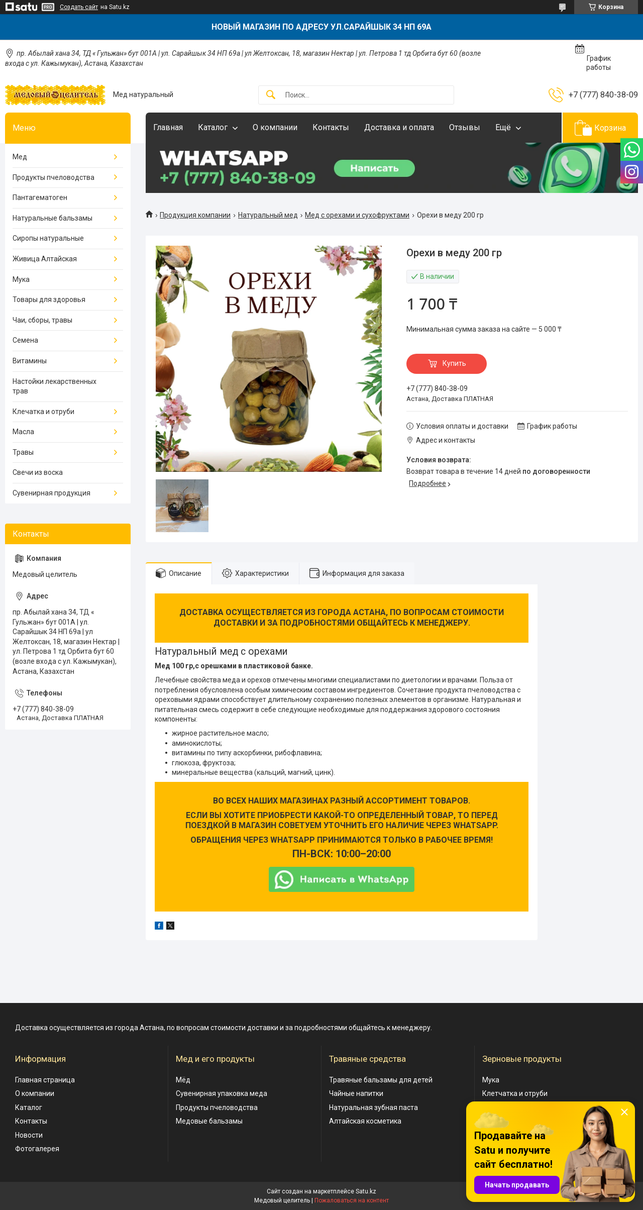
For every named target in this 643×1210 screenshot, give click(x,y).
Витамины (30, 361)
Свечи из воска (38, 472)
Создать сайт (79, 7)
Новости (29, 1135)
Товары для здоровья (49, 299)
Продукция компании (195, 215)
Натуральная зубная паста (373, 1107)
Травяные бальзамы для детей (381, 1080)
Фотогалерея (37, 1149)
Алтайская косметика (365, 1121)
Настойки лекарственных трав (54, 386)
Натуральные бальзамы (52, 218)
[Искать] (271, 95)
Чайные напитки (356, 1093)
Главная (168, 127)
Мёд (183, 1080)
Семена (25, 340)
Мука (21, 279)
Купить (454, 363)
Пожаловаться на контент (351, 1200)
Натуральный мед (268, 215)
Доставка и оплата (399, 127)
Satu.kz (366, 1191)
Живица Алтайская (45, 259)
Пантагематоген (40, 197)
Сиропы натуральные (48, 238)
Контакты (330, 127)
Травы (23, 452)
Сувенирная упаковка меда (221, 1093)
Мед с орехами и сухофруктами (357, 215)
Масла (23, 432)
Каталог (213, 127)
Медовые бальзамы (209, 1121)
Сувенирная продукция (51, 493)
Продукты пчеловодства (53, 177)
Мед (20, 157)
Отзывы (464, 127)
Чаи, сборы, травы (42, 320)
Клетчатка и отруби (515, 1093)
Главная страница (45, 1080)
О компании (275, 127)
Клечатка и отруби (43, 412)
